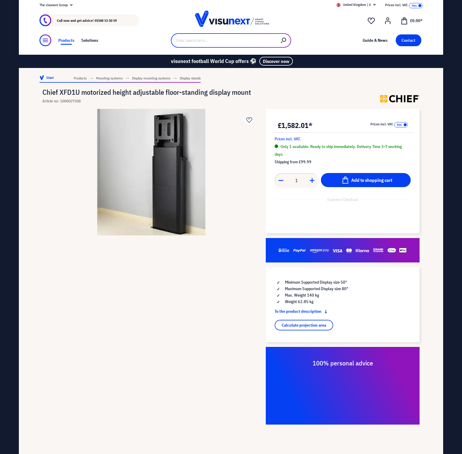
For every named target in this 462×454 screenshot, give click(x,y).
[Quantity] (296, 180)
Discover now (276, 61)
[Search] (283, 40)
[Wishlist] (371, 20)
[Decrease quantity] (281, 180)
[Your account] (387, 20)
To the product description (302, 311)
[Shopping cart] (412, 20)
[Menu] (45, 40)
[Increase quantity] (312, 180)
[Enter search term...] (224, 40)
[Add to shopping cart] (366, 180)
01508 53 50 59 (106, 20)
